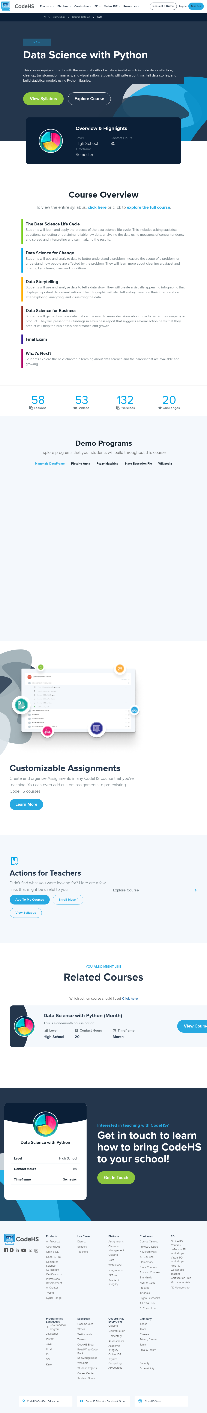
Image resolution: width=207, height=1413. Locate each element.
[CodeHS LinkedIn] (17, 1250)
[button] (47, 6)
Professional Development (54, 1281)
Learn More (26, 804)
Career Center (85, 1373)
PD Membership (180, 1287)
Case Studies (85, 1324)
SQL (48, 1359)
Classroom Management (116, 1248)
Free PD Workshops (177, 1268)
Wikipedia (165, 463)
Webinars (82, 1363)
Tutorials (145, 1293)
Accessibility (147, 1368)
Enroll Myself (68, 900)
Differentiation (116, 1331)
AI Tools (112, 1275)
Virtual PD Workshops (177, 1259)
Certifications (54, 1274)
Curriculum (59, 17)
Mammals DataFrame (50, 463)
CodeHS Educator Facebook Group (103, 1401)
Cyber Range (54, 1298)
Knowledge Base (87, 1358)
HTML (49, 1349)
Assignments (116, 1241)
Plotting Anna (80, 463)
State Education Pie (138, 463)
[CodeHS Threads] (36, 1250)
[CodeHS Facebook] (6, 1250)
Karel (49, 1364)
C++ (48, 1354)
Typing (50, 1292)
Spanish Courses (150, 1272)
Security (144, 1363)
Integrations (115, 1270)
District (81, 1241)
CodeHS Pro (53, 1257)
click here (97, 207)
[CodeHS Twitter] (30, 1250)
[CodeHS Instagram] (12, 1250)
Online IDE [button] (112, 6)
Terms (143, 1344)
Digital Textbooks (150, 1298)
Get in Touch (116, 1177)
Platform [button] (64, 6)
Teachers (82, 1252)
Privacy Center (148, 1339)
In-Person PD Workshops (178, 1251)
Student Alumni (86, 1378)
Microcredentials (180, 1282)
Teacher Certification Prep (181, 1276)
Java (49, 1344)
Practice (144, 1288)
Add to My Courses (29, 900)
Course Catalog (81, 17)
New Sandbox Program (56, 1327)
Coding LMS (53, 1246)
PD (172, 1236)
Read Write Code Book (87, 1351)
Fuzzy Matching (107, 463)
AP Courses (146, 1257)
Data (111, 1260)
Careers (144, 1334)
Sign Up (196, 6)
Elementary (146, 1262)
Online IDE (52, 1252)
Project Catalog (149, 1246)
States (81, 1329)
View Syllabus (43, 98)
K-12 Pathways (148, 1252)
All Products (53, 1241)
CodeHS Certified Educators (40, 1401)
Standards (146, 1277)
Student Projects (87, 1368)
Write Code (115, 1265)
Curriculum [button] (83, 6)
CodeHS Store (149, 1401)
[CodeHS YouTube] (23, 1250)
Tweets (81, 1339)
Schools (82, 1246)
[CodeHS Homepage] (19, 6)
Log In (183, 6)
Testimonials (84, 1334)
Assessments (116, 1341)
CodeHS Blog (85, 1344)
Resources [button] (131, 6)
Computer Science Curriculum (52, 1266)
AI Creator (52, 1287)
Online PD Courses (177, 1243)
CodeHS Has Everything (116, 1320)
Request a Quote (163, 6)
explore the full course (148, 207)
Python (50, 1339)
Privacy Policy (148, 1350)
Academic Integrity (114, 1282)
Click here (130, 998)
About (143, 1324)
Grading (113, 1255)
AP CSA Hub (147, 1303)
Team (143, 1329)
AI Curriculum (148, 1308)
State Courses (148, 1267)
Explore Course (89, 98)
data (99, 17)
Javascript (52, 1333)
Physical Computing (115, 1361)
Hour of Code (147, 1282)
